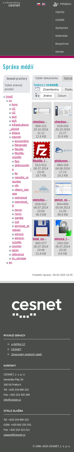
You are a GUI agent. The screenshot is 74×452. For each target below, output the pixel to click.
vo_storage (19, 258)
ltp (16, 173)
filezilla (19, 149)
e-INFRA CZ (18, 344)
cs (10, 100)
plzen (15, 250)
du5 (14, 120)
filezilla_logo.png (44, 160)
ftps (17, 161)
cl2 (13, 112)
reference (18, 254)
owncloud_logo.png (46, 199)
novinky (17, 246)
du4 (14, 116)
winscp (19, 234)
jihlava (16, 132)
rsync (18, 213)
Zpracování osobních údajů (26, 354)
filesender (21, 145)
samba (19, 217)
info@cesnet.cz (12, 399)
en (10, 262)
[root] (9, 96)
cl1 (13, 108)
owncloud (21, 197)
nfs (16, 185)
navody (16, 136)
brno (15, 104)
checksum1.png (44, 121)
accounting (22, 141)
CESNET (16, 349)
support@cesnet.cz (14, 434)
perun (18, 209)
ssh (17, 222)
